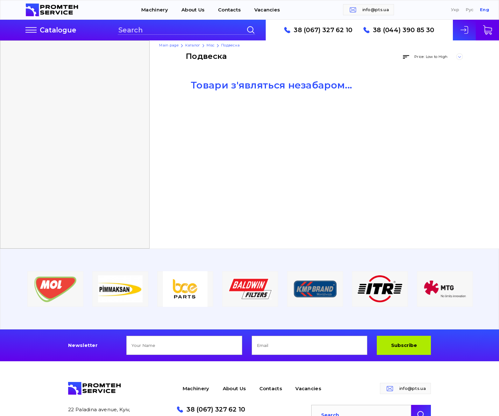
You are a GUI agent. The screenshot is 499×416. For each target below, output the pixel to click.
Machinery (154, 10)
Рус (470, 10)
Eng (484, 10)
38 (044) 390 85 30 (403, 30)
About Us (192, 10)
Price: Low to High (430, 56)
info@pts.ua (375, 9)
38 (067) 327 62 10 (323, 30)
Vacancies (267, 10)
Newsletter (83, 345)
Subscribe (404, 345)
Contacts (229, 10)
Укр (455, 10)
